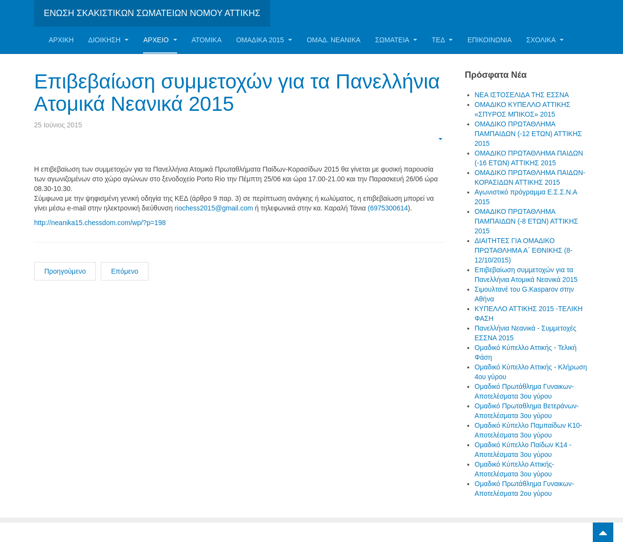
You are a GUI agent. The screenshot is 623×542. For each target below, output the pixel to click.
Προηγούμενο (65, 271)
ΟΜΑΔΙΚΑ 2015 (264, 40)
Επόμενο (124, 271)
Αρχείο (160, 40)
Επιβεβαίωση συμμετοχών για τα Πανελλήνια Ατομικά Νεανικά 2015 (237, 92)
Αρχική (61, 40)
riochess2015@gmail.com (214, 208)
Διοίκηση (108, 40)
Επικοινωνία (489, 40)
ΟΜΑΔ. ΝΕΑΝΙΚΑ (333, 40)
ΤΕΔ (442, 40)
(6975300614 (387, 208)
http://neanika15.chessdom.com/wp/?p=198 (99, 223)
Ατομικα (207, 40)
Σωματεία (396, 40)
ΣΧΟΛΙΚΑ (545, 40)
